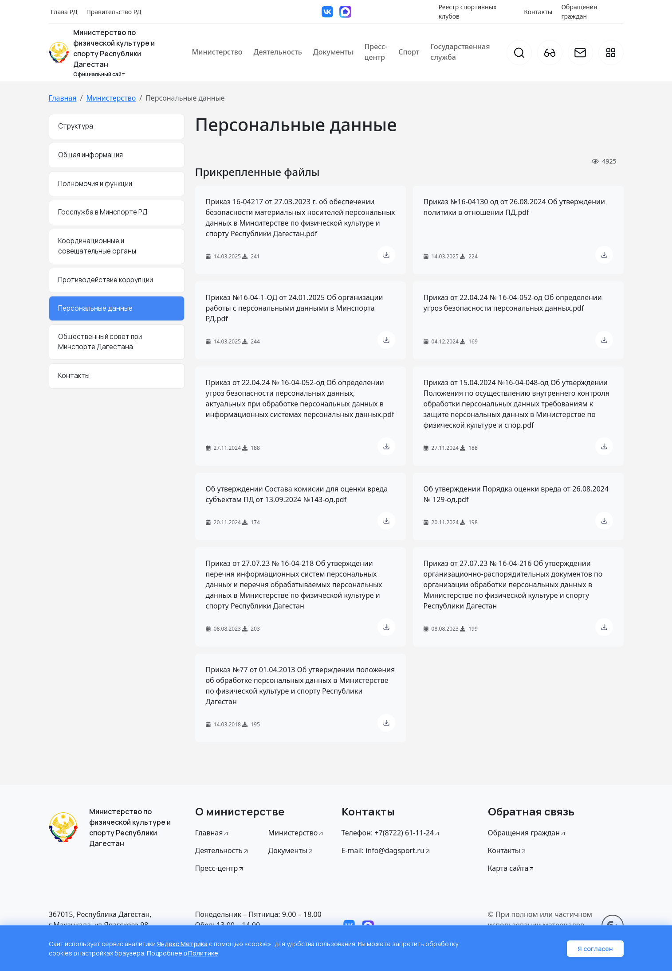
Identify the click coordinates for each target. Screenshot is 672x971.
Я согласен (595, 948)
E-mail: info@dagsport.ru (386, 850)
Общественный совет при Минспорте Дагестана (100, 341)
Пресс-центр (375, 52)
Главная (63, 98)
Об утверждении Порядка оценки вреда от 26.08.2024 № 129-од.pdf (516, 494)
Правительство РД (113, 12)
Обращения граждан (579, 11)
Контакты (538, 12)
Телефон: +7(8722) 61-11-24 (391, 833)
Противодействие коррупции (105, 280)
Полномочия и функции (95, 183)
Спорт (408, 52)
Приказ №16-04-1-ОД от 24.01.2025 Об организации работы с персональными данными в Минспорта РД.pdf (294, 308)
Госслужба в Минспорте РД (103, 212)
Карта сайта (511, 868)
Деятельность (278, 52)
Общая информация (90, 155)
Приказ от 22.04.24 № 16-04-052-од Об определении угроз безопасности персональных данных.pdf (513, 302)
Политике (203, 953)
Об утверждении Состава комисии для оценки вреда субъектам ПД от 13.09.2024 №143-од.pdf (297, 494)
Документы (333, 52)
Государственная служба (460, 52)
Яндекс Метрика (182, 944)
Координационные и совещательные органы (97, 246)
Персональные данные (95, 308)
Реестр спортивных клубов (468, 11)
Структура (75, 126)
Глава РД (64, 12)
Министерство (217, 52)
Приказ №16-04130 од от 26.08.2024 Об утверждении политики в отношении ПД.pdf (514, 207)
